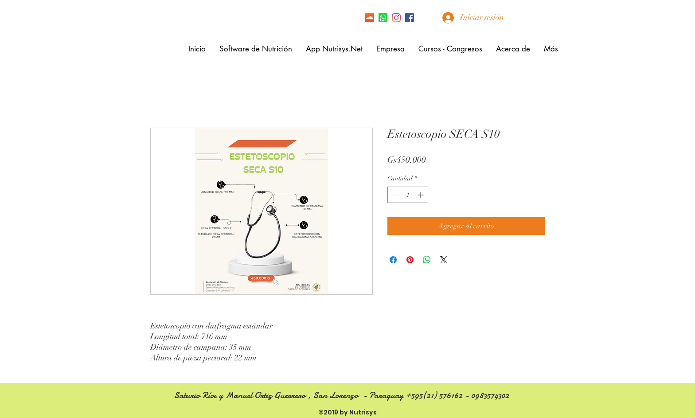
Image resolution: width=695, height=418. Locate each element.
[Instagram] (396, 17)
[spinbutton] (408, 195)
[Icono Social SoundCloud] (369, 17)
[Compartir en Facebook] (393, 259)
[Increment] (421, 195)
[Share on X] (443, 259)
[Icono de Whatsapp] (383, 17)
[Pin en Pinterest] (410, 259)
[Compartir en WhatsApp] (427, 259)
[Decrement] (394, 195)
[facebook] (409, 17)
